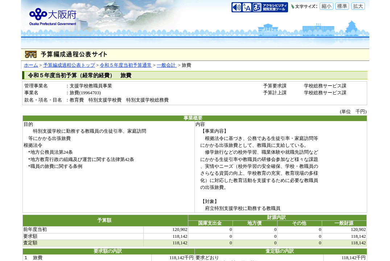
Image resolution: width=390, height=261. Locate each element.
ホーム (31, 65)
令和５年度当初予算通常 (126, 65)
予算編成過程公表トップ (69, 65)
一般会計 (167, 65)
